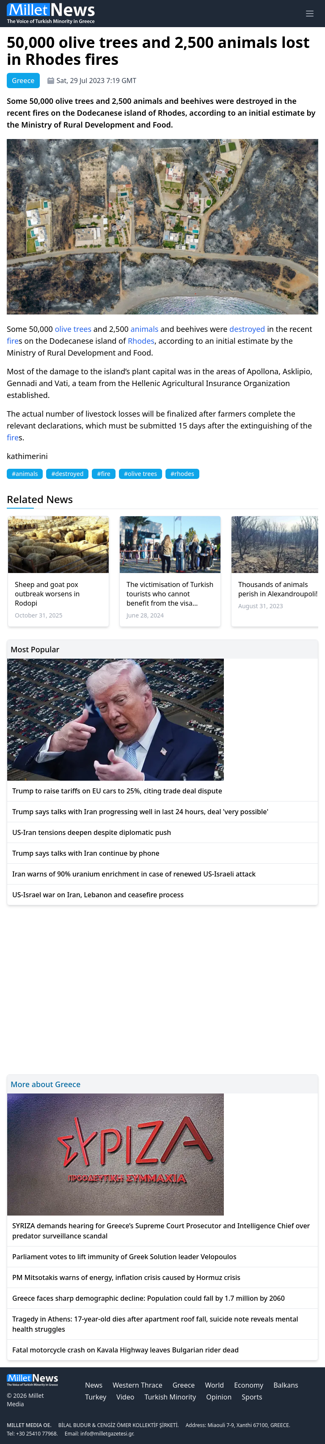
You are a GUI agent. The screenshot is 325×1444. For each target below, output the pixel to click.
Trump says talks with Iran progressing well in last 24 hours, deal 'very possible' (140, 811)
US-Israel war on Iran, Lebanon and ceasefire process (98, 894)
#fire (103, 474)
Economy (248, 1385)
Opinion (218, 1397)
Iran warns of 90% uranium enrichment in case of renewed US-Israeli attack (134, 874)
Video (125, 1397)
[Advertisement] (162, 988)
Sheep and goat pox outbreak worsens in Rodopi (47, 594)
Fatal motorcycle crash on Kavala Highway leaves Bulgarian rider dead (125, 1350)
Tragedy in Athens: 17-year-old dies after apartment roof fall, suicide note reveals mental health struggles (155, 1324)
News (93, 1385)
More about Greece (45, 1084)
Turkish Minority (170, 1397)
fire (13, 341)
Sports (252, 1397)
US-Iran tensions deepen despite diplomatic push (91, 832)
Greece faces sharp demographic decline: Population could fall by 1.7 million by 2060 (148, 1298)
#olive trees (140, 474)
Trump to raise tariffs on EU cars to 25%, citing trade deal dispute (117, 791)
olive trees (73, 329)
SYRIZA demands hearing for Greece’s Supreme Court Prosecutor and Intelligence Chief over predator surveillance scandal (161, 1231)
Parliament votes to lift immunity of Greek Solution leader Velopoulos (124, 1256)
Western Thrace (137, 1385)
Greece (184, 1385)
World (214, 1385)
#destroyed (67, 474)
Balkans (285, 1385)
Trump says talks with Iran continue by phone (86, 853)
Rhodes (141, 341)
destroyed (247, 329)
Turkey (95, 1397)
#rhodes (182, 474)
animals (144, 329)
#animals (25, 474)
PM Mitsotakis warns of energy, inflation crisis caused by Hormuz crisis (126, 1277)
